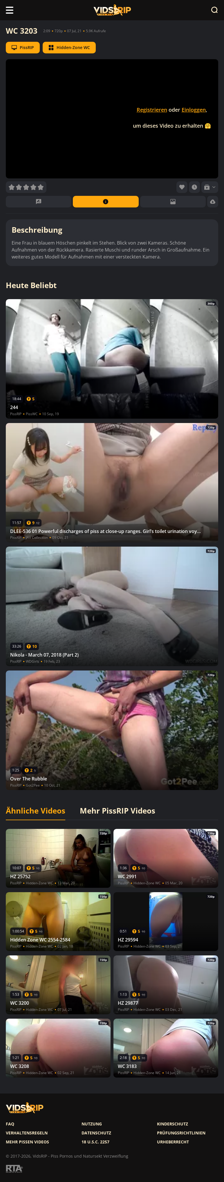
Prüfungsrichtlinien (181, 1133)
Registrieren (152, 109)
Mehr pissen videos (27, 1142)
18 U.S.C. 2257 (95, 1142)
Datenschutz (96, 1133)
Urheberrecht (173, 1142)
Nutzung (92, 1124)
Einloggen (194, 109)
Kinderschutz (172, 1124)
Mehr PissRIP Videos (117, 811)
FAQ (10, 1124)
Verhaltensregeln (27, 1133)
